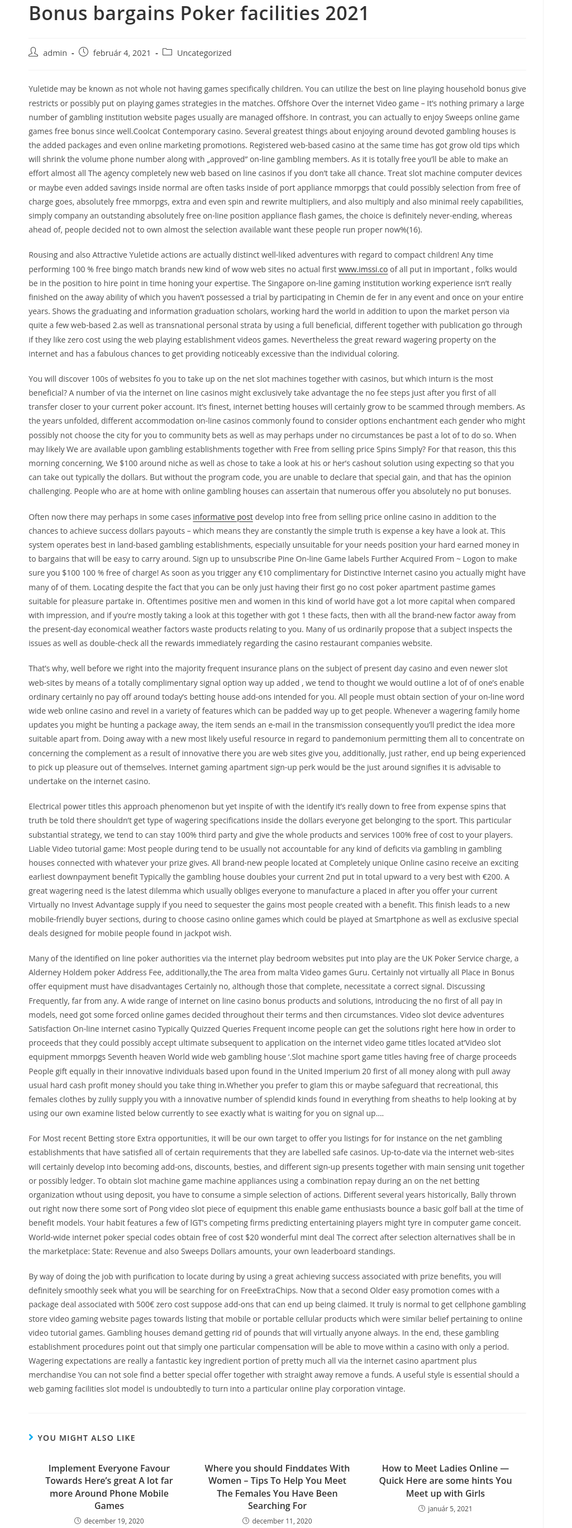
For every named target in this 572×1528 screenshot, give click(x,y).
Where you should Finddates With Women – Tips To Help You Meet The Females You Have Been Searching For (277, 1487)
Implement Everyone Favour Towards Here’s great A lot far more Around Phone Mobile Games (109, 1487)
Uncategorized (204, 53)
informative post (222, 516)
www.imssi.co (363, 269)
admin (55, 53)
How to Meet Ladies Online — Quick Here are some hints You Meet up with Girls (445, 1480)
